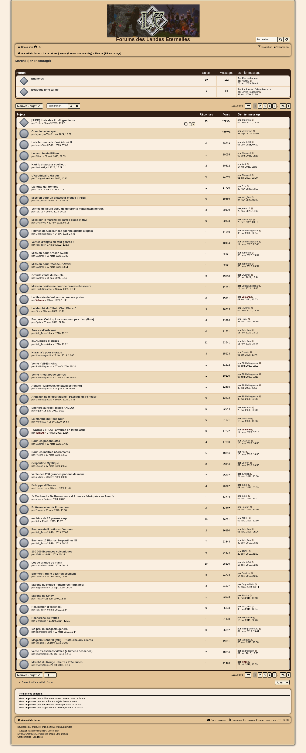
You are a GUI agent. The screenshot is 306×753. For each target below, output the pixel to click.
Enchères (37, 78)
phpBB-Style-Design (58, 734)
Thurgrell (246, 153)
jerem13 (246, 208)
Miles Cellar (53, 731)
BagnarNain (41, 587)
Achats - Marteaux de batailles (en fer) (56, 385)
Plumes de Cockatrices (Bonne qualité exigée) (62, 230)
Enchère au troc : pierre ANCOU (52, 407)
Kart (37, 167)
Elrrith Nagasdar (250, 92)
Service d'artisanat (43, 330)
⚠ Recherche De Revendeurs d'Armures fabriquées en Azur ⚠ (72, 496)
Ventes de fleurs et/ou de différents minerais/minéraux (67, 208)
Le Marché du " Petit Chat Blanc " (53, 308)
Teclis (38, 123)
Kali (243, 451)
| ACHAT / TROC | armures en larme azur (58, 429)
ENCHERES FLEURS (45, 341)
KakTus (39, 211)
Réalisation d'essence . (46, 606)
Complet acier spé (43, 131)
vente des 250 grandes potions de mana (58, 474)
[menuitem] (38, 47)
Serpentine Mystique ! (46, 463)
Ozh (37, 189)
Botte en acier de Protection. (50, 507)
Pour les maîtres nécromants (50, 452)
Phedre (39, 455)
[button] (248, 105)
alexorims (247, 407)
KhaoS (245, 81)
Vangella (39, 643)
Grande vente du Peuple (47, 275)
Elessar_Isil (41, 488)
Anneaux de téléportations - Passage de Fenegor (63, 396)
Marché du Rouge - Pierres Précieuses (56, 662)
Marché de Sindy (42, 595)
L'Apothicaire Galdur (45, 175)
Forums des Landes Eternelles (153, 39)
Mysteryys (247, 131)
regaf (38, 410)
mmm (245, 485)
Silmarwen (40, 620)
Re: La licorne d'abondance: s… (255, 89)
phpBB (35, 727)
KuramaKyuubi (43, 355)
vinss (245, 661)
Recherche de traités (45, 617)
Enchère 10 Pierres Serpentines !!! (54, 540)
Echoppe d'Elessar (43, 485)
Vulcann (39, 300)
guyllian (39, 477)
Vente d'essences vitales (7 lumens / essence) (61, 651)
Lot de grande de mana (46, 562)
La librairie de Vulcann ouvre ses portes (57, 297)
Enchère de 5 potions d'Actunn (52, 529)
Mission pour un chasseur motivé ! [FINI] (58, 197)
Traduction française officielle (31, 731)
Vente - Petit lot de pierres (48, 374)
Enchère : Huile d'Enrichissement (53, 573)
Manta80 (40, 145)
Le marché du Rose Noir (47, 418)
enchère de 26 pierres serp (49, 518)
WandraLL (40, 421)
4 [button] (269, 106)
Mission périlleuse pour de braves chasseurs (61, 286)
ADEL (245, 518)
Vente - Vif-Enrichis (44, 363)
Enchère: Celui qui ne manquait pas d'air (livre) (62, 319)
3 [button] (265, 106)
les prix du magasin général (49, 629)
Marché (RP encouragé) (33, 61)
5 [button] (274, 106)
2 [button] (260, 106)
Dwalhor (39, 256)
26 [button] (283, 106)
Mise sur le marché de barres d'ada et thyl (59, 219)
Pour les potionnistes (45, 441)
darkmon (246, 120)
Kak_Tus (40, 200)
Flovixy (39, 598)
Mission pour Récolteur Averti (51, 264)
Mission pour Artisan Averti (49, 253)
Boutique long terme (44, 89)
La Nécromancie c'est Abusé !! (51, 142)
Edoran (39, 466)
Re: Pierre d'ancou (248, 78)
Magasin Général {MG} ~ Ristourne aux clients (62, 640)
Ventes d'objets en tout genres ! (52, 241)
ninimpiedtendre (43, 632)
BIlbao (38, 156)
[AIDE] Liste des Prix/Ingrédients (53, 120)
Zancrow (246, 418)
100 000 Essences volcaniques (51, 551)
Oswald (245, 352)
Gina (37, 311)
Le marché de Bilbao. (45, 153)
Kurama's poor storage (46, 352)
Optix (38, 322)
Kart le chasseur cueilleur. (48, 164)
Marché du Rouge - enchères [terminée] (57, 584)
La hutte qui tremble (44, 186)
